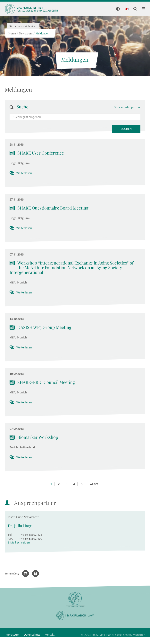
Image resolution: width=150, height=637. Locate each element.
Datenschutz (32, 634)
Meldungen (42, 33)
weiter (94, 484)
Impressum (12, 634)
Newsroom (25, 33)
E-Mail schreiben (19, 542)
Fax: (10, 538)
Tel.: (10, 534)
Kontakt (49, 634)
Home (12, 33)
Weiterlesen (24, 173)
